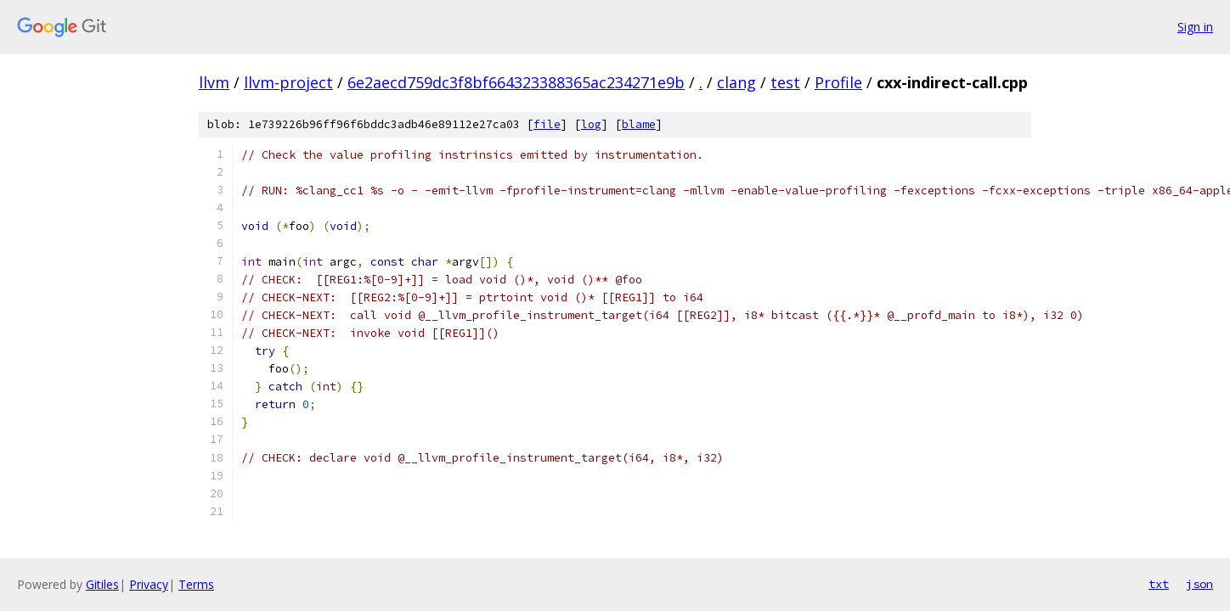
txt (1158, 583)
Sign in (1195, 27)
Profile (838, 82)
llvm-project (288, 82)
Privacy (148, 584)
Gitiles (102, 584)
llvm (214, 82)
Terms (196, 584)
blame (639, 124)
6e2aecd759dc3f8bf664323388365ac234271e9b (516, 82)
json (1199, 583)
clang (736, 82)
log (591, 124)
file (547, 124)
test (785, 82)
